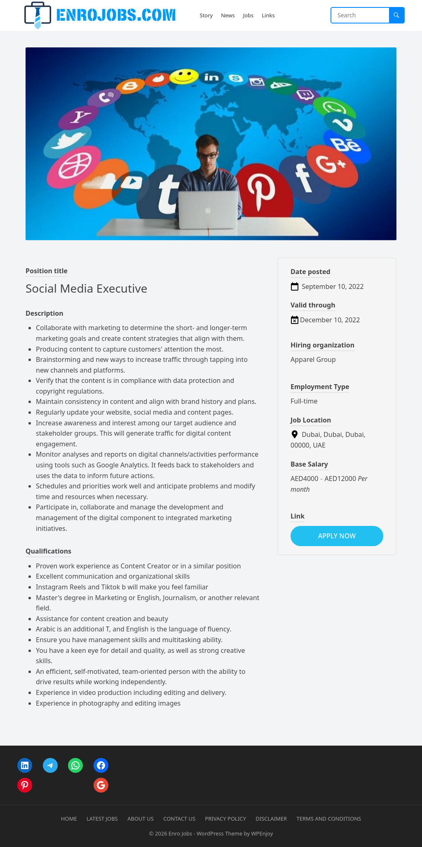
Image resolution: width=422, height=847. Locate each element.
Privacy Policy (225, 818)
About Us (140, 818)
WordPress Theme (219, 833)
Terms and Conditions (329, 818)
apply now (337, 535)
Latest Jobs (102, 818)
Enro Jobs (180, 833)
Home (69, 818)
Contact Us (179, 818)
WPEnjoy (262, 833)
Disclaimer (271, 818)
